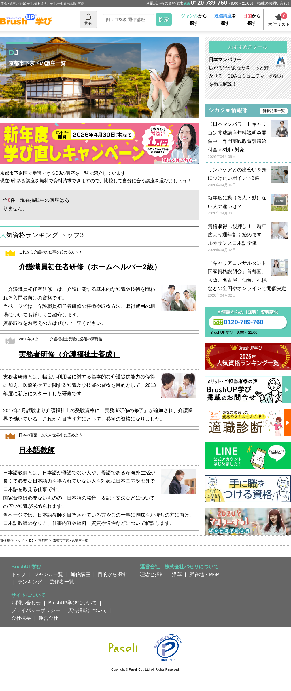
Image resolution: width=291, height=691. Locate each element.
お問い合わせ (26, 602)
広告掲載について (87, 610)
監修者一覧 (62, 581)
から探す (194, 19)
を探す (225, 19)
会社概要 (21, 618)
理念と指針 (152, 574)
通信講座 (80, 574)
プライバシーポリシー (35, 610)
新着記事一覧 (273, 111)
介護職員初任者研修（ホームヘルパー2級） (90, 267)
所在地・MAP (204, 574)
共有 (88, 19)
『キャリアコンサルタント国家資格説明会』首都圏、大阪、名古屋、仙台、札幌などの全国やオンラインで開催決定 (248, 279)
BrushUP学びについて (72, 602)
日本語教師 (37, 450)
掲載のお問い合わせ (274, 3)
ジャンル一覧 (48, 574)
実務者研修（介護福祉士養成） (69, 354)
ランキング (30, 581)
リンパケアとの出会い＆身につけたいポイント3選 (248, 177)
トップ (18, 574)
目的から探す (112, 574)
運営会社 (48, 618)
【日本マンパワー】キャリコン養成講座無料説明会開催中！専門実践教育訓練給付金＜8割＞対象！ (248, 140)
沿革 (177, 574)
